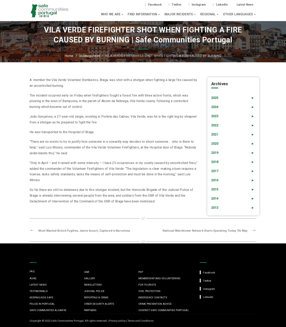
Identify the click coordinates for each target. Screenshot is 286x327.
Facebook (153, 5)
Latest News (245, 4)
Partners (90, 310)
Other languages (239, 14)
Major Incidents (180, 14)
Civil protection (149, 291)
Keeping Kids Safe (41, 297)
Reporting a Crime (96, 297)
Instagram (197, 5)
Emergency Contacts (152, 297)
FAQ (32, 271)
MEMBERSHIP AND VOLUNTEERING (159, 278)
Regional (209, 14)
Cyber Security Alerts (99, 303)
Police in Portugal (42, 303)
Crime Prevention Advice (155, 303)
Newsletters (93, 284)
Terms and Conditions (140, 320)
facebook (207, 272)
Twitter (175, 5)
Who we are (112, 14)
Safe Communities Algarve (48, 310)
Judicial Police (94, 291)
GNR (86, 271)
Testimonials (39, 291)
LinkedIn (220, 5)
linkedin (206, 297)
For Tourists (147, 284)
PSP (140, 271)
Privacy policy (117, 320)
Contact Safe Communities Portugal (163, 310)
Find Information (144, 14)
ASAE (33, 278)
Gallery (89, 278)
